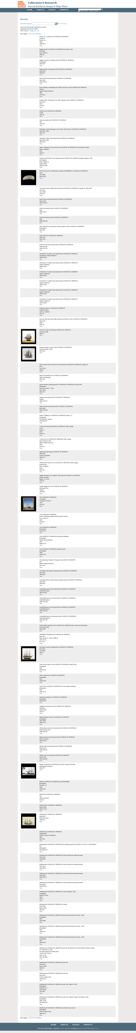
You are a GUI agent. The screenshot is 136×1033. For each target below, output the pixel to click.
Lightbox (26, 30)
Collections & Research (42, 2)
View (40, 45)
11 (40, 34)
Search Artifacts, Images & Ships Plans (47, 6)
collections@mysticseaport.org (87, 1028)
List (38, 30)
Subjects (64, 10)
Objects (40, 10)
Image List (33, 30)
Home (29, 10)
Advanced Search (93, 10)
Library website (64, 1028)
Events (51, 10)
